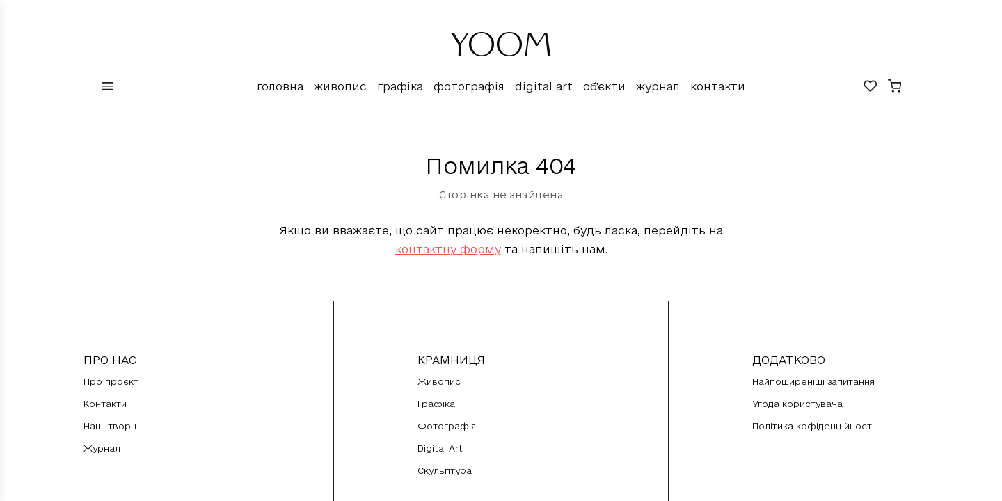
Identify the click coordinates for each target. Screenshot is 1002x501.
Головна (280, 86)
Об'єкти (604, 86)
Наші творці (111, 426)
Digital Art (544, 86)
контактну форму (448, 249)
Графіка (400, 86)
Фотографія (469, 86)
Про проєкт (111, 381)
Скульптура (445, 470)
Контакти (717, 86)
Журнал (658, 86)
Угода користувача (797, 403)
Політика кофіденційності (813, 426)
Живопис (340, 86)
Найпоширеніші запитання (813, 381)
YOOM (501, 50)
